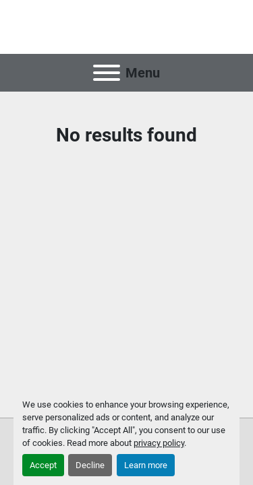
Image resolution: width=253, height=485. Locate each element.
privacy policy (159, 443)
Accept (43, 465)
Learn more (145, 465)
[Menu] (106, 73)
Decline (90, 465)
